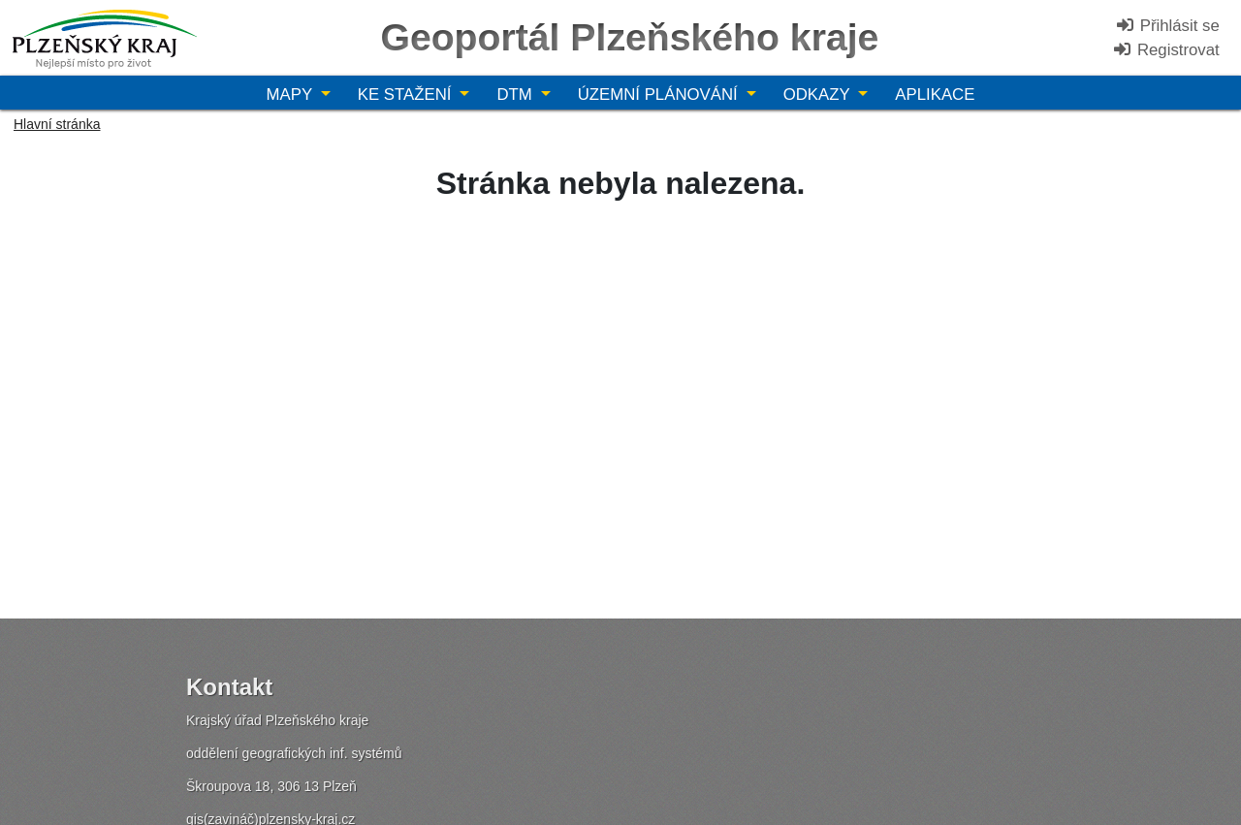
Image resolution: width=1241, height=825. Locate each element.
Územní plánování (660, 94)
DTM (516, 94)
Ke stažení (407, 94)
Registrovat (1166, 50)
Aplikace (934, 94)
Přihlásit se (1167, 25)
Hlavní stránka (57, 124)
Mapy (292, 94)
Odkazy (818, 94)
